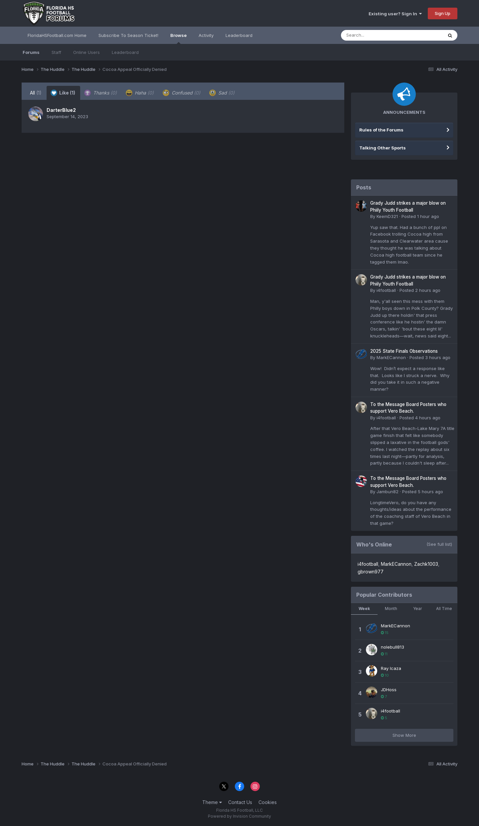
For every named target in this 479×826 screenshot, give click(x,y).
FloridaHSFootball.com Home (57, 35)
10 (385, 675)
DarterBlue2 (61, 110)
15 (385, 632)
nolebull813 (392, 647)
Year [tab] (417, 608)
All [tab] (36, 93)
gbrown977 (371, 571)
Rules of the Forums (381, 129)
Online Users (86, 52)
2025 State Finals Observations (404, 351)
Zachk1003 (426, 564)
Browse (178, 38)
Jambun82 (388, 491)
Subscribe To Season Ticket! (128, 35)
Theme (212, 802)
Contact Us (240, 802)
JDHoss (389, 689)
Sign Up (442, 13)
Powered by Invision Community (239, 816)
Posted (420, 216)
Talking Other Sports (382, 147)
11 (384, 654)
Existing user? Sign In (395, 13)
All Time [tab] (444, 608)
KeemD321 (387, 216)
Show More (404, 735)
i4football (386, 290)
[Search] (373, 35)
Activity (206, 35)
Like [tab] (63, 93)
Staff (56, 52)
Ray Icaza (391, 668)
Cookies (267, 802)
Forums (31, 52)
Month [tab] (391, 608)
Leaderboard (125, 52)
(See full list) (439, 544)
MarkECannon (391, 357)
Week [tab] (364, 608)
